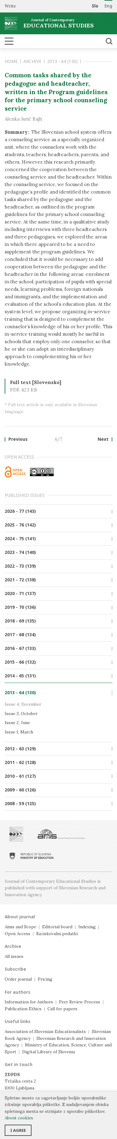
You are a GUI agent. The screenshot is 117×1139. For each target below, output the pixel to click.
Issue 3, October (21, 713)
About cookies (19, 1118)
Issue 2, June (17, 722)
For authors (17, 992)
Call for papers (62, 1009)
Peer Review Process (79, 1002)
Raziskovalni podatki (57, 933)
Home (13, 61)
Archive (34, 61)
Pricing (45, 979)
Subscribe (15, 969)
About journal (20, 917)
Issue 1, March (19, 732)
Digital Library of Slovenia (48, 1052)
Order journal (18, 979)
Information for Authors (29, 1002)
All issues (14, 956)
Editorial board (57, 927)
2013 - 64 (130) (64, 61)
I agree (18, 1130)
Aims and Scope (20, 927)
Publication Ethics (23, 1009)
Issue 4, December (23, 704)
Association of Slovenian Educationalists (45, 1031)
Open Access (17, 933)
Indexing (87, 927)
